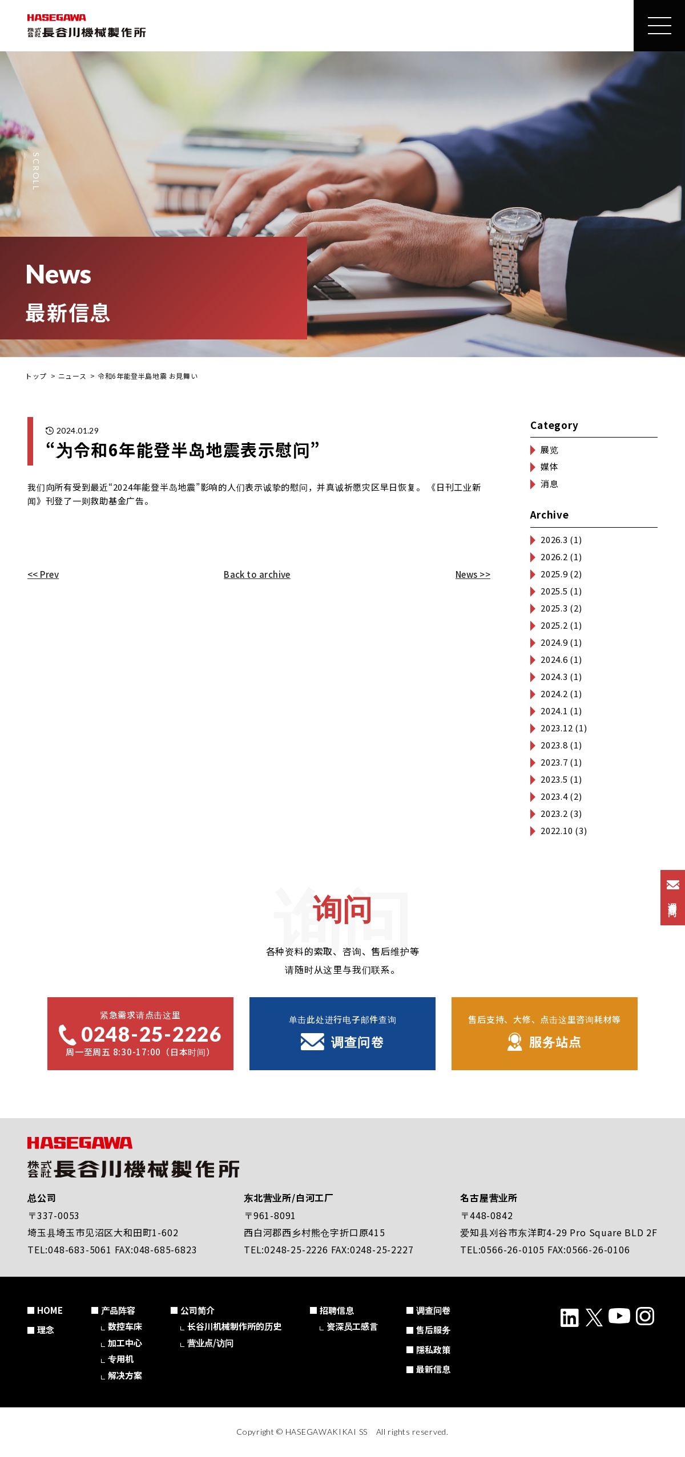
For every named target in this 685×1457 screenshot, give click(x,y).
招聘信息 (337, 1310)
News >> (473, 574)
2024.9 (554, 642)
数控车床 (125, 1326)
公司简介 (197, 1310)
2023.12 (557, 728)
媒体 (550, 466)
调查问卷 (433, 1310)
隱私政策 (433, 1349)
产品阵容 (118, 1310)
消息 (550, 483)
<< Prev (43, 574)
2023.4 (554, 796)
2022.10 (557, 830)
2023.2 (554, 813)
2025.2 (554, 625)
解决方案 (125, 1375)
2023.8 (554, 745)
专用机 (121, 1359)
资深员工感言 (352, 1326)
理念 (45, 1329)
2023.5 (554, 779)
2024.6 (554, 659)
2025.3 (554, 608)
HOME (50, 1310)
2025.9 (554, 574)
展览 (550, 449)
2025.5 (554, 591)
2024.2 (554, 693)
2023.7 (554, 762)
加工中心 (125, 1343)
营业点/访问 (210, 1343)
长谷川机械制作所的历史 (234, 1326)
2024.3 (554, 676)
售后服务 (433, 1329)
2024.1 (554, 711)
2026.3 (554, 539)
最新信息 (433, 1369)
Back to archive (257, 574)
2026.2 (554, 556)
